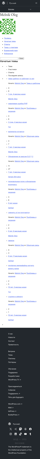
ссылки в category (15, 297)
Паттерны (12, 362)
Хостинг (11, 341)
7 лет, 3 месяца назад (17, 172)
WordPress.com (15, 404)
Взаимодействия (11, 50)
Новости (11, 337)
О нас (10, 334)
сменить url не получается (19, 213)
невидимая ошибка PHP (17, 104)
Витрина (11, 351)
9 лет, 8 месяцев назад (17, 231)
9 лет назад (12, 203)
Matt (10, 408)
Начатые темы (10, 41)
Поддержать (14, 394)
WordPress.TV (14, 380)
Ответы (7, 44)
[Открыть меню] (36, 3)
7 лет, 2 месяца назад (17, 147)
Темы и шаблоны (33, 83)
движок (11, 241)
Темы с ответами (11, 47)
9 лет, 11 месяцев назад (17, 256)
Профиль (7, 38)
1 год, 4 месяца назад (17, 94)
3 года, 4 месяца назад (17, 122)
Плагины (11, 358)
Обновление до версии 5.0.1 (19, 156)
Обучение (12, 369)
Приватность (13, 345)
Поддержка (12, 372)
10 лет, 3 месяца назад (17, 287)
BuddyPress (13, 415)
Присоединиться (15, 386)
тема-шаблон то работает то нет (21, 79)
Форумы (11, 9)
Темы (10, 355)
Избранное (8, 54)
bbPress (12, 411)
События (11, 390)
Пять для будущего (15, 397)
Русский (16, 424)
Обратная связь (32, 136)
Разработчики (13, 376)
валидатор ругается (16, 132)
